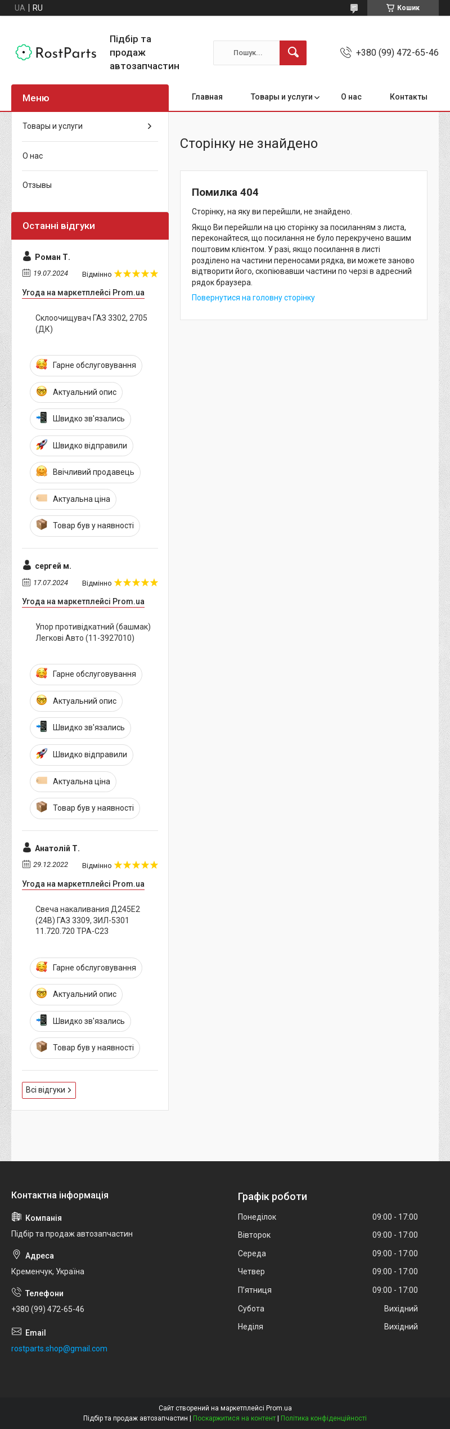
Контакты (409, 96)
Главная (207, 96)
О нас (351, 96)
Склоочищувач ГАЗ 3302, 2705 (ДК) (91, 323)
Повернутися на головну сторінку (253, 297)
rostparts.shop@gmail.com (59, 1348)
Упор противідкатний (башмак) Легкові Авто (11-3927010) (93, 632)
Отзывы (37, 185)
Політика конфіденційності (324, 1418)
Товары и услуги (282, 96)
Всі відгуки (45, 1089)
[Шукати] (293, 53)
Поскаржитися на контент (234, 1418)
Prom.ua (279, 1408)
